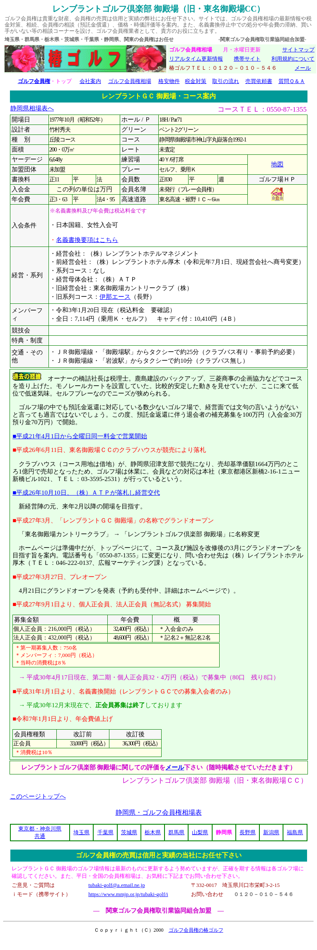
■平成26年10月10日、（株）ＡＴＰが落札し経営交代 (86, 492)
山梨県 (200, 832)
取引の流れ (225, 81)
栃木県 (153, 832)
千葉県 (105, 832)
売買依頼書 (258, 81)
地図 (277, 164)
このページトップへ (38, 796)
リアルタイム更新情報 (196, 59)
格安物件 (169, 81)
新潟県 (271, 832)
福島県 (295, 832)
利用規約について (293, 59)
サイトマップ (298, 49)
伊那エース (115, 296)
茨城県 (129, 832)
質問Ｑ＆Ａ (291, 81)
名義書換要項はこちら (87, 240)
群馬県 (176, 832)
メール (303, 68)
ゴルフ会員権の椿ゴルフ (196, 930)
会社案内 (90, 81)
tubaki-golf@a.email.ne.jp (116, 885)
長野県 (248, 832)
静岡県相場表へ (32, 108)
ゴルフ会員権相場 (129, 81)
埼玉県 (81, 832)
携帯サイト (247, 59)
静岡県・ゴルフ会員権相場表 (159, 812)
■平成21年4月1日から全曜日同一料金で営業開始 (79, 436)
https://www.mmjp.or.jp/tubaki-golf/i (128, 894)
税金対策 (195, 81)
